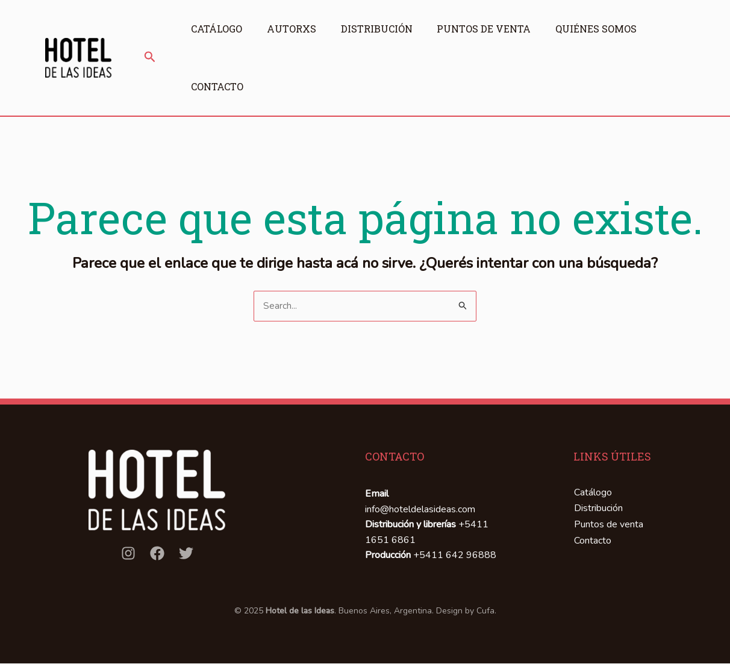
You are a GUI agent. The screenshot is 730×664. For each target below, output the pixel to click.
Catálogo (216, 28)
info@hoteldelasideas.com (420, 509)
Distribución (381, 28)
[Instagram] (128, 554)
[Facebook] (157, 554)
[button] (150, 58)
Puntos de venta (491, 28)
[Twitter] (186, 554)
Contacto (217, 86)
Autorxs (294, 28)
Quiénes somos (606, 28)
